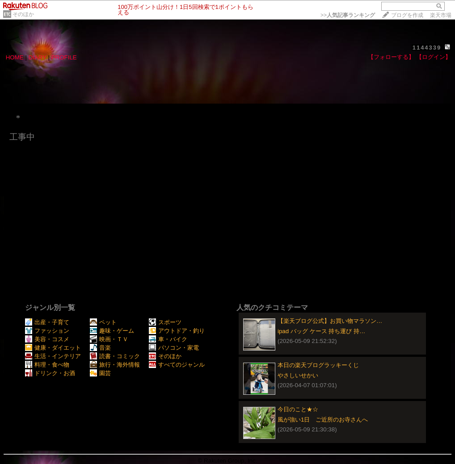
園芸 (100, 373)
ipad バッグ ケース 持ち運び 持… (321, 331)
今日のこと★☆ (298, 409)
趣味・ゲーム (112, 330)
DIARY (37, 57)
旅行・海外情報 (115, 364)
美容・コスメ (47, 339)
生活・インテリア (53, 356)
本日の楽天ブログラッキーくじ (318, 365)
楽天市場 (440, 15)
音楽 (100, 347)
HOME (15, 57)
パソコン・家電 (174, 347)
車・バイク (168, 339)
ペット (103, 322)
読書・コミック (115, 356)
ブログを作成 (407, 15)
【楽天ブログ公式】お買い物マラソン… (330, 321)
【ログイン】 (433, 57)
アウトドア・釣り (177, 330)
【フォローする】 (391, 57)
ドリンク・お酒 (50, 373)
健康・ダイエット (53, 347)
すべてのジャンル (177, 364)
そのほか (23, 14)
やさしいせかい (298, 375)
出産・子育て (47, 322)
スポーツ (165, 322)
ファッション (47, 330)
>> (347, 15)
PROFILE (64, 57)
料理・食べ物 (47, 364)
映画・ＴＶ (109, 339)
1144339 (427, 47)
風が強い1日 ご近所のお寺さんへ (323, 419)
